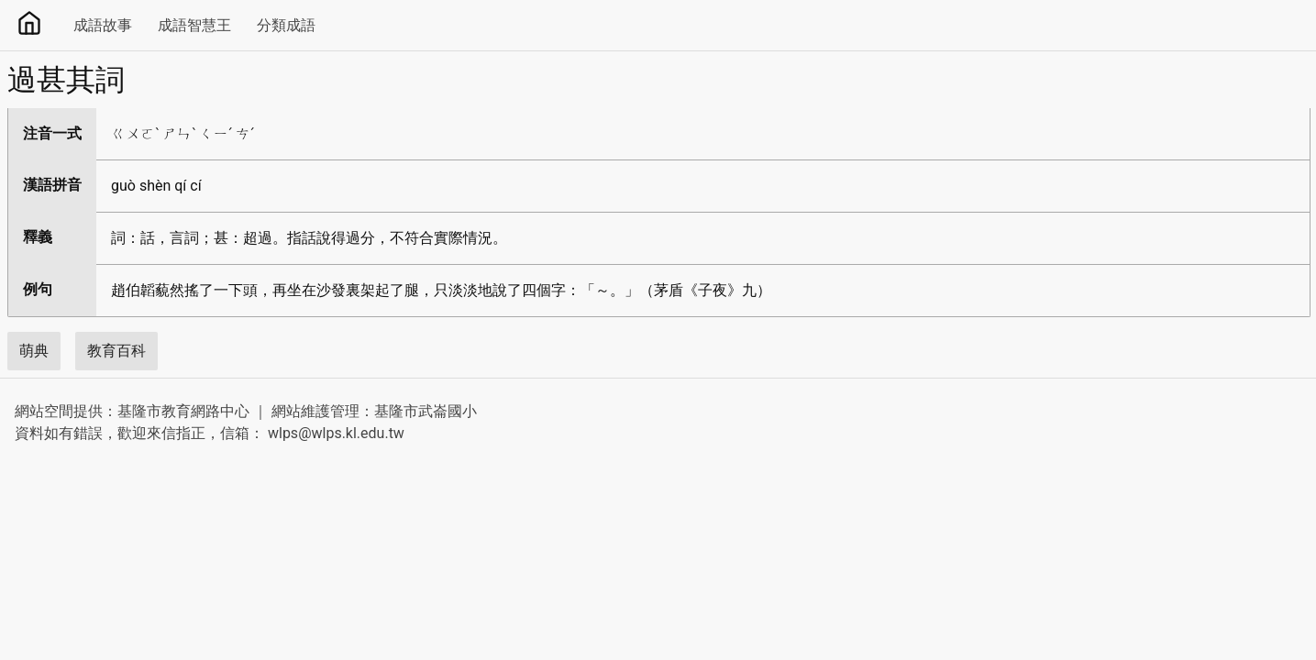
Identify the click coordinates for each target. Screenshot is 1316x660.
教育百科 (116, 350)
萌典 (34, 350)
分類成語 (286, 25)
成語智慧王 (194, 25)
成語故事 (102, 25)
